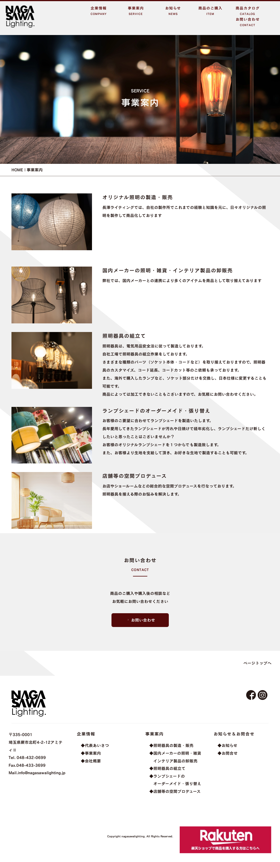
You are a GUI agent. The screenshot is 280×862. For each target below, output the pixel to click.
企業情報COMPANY (99, 10)
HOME (17, 170)
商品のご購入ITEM (210, 10)
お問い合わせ (140, 620)
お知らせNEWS (173, 10)
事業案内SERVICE (136, 10)
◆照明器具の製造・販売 (171, 745)
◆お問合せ (228, 753)
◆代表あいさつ (95, 745)
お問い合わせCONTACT (248, 22)
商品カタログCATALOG (248, 10)
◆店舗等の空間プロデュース (175, 791)
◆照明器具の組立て (167, 768)
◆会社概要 (91, 761)
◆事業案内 (91, 753)
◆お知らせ (227, 745)
